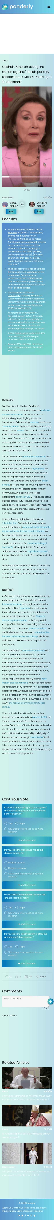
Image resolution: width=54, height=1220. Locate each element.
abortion (34, 422)
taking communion (12, 604)
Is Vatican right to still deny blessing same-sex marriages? (26, 1135)
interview (12, 232)
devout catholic (11, 426)
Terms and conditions (35, 1207)
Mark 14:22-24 (24, 308)
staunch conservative (33, 650)
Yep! (10, 823)
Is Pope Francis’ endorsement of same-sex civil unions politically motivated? (26, 1173)
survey (21, 316)
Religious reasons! (17, 868)
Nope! (22, 823)
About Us (6, 1207)
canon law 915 (23, 496)
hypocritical (38, 468)
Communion (14, 292)
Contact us (17, 1207)
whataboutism (10, 523)
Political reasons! (16, 862)
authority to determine (34, 456)
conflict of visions (38, 628)
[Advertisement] (27, 34)
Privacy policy (9, 1211)
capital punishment (38, 551)
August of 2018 (39, 717)
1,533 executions (22, 347)
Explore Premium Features (30, 1211)
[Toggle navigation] (49, 7)
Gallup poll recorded (25, 333)
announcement (29, 242)
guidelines (31, 272)
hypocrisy (25, 608)
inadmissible (37, 737)
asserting (33, 248)
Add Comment (27, 840)
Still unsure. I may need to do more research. (25, 830)
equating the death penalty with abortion (23, 531)
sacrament (14, 295)
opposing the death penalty (36, 527)
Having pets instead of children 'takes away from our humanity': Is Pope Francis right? (27, 1097)
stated (20, 430)
